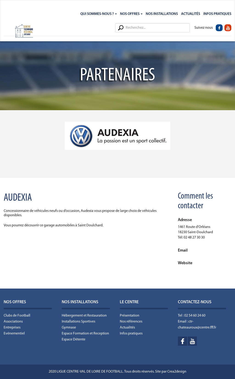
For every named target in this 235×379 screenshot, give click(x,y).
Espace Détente (73, 339)
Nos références (131, 321)
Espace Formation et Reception (85, 333)
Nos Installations (162, 14)
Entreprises (12, 327)
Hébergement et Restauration (84, 315)
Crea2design (176, 371)
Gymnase (69, 327)
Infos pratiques (131, 333)
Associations (13, 321)
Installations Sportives (78, 321)
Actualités (190, 14)
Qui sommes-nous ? (98, 14)
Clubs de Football (17, 315)
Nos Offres (131, 14)
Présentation (129, 315)
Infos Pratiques (217, 14)
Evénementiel (14, 333)
